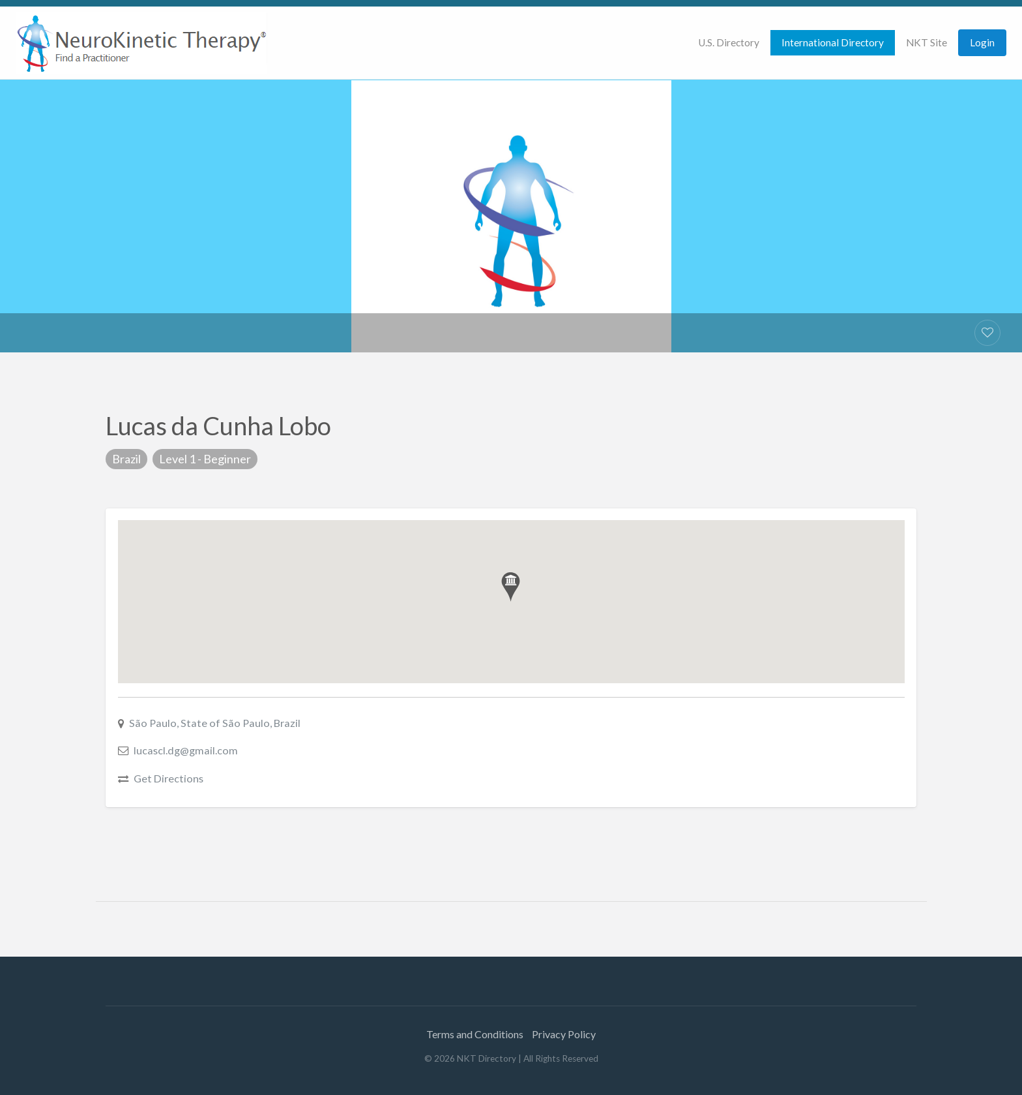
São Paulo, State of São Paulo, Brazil (214, 723)
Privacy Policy (564, 1034)
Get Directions (168, 778)
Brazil (126, 459)
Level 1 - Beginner (205, 459)
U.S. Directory (728, 42)
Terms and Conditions (474, 1034)
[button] (510, 587)
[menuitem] (728, 42)
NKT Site (926, 42)
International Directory (832, 42)
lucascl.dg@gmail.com (186, 750)
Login (982, 42)
